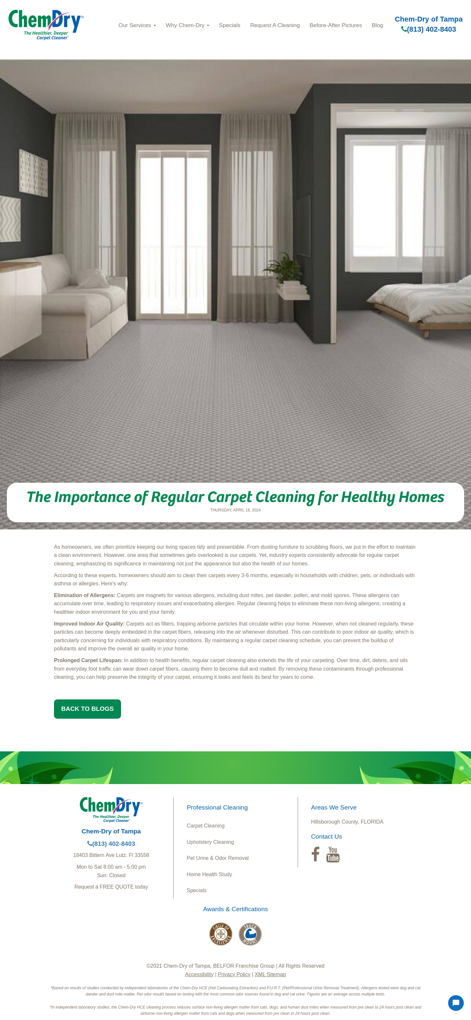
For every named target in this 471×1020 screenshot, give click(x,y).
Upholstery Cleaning (210, 842)
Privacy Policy (234, 974)
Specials (229, 25)
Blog (377, 25)
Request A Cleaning (275, 25)
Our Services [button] (137, 25)
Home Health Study (209, 874)
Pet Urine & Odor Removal (218, 858)
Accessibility (199, 974)
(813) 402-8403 (428, 29)
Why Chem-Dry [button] (187, 25)
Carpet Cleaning (206, 825)
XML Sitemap (270, 974)
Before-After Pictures (336, 25)
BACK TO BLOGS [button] (87, 708)
